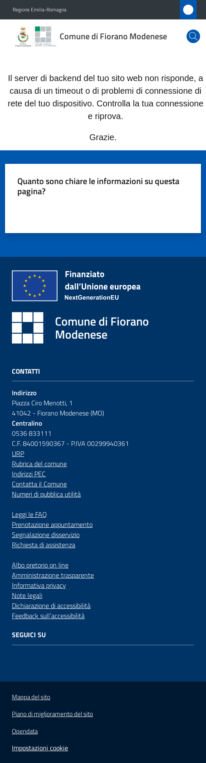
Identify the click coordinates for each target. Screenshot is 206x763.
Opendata (25, 731)
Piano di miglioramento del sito (52, 714)
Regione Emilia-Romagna (39, 10)
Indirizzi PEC (29, 474)
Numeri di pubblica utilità (46, 494)
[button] (193, 36)
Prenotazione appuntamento (52, 524)
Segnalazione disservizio (46, 534)
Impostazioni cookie (40, 748)
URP (18, 453)
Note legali (27, 595)
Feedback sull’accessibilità (48, 616)
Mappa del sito (31, 697)
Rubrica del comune (39, 464)
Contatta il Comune (39, 484)
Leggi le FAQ (29, 514)
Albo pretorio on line (40, 565)
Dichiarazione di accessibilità (51, 605)
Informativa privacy (39, 585)
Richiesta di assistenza (43, 545)
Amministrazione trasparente (53, 575)
